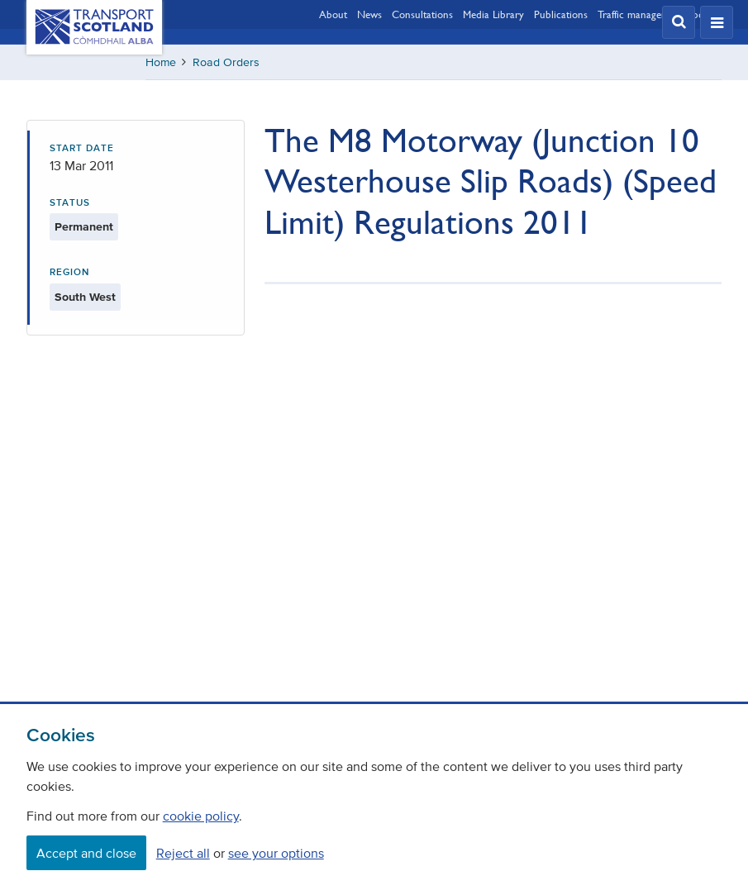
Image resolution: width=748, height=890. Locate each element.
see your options (276, 852)
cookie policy (201, 815)
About (333, 14)
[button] (678, 22)
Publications (561, 14)
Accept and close (86, 852)
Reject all (183, 852)
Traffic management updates (660, 14)
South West (85, 297)
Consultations (422, 14)
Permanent (84, 227)
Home (160, 62)
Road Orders (226, 62)
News (369, 14)
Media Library (493, 14)
